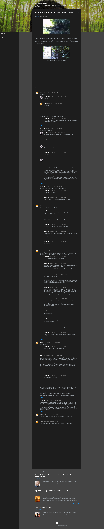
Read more (76, 486)
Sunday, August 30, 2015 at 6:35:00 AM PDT (52, 414)
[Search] (90, 4)
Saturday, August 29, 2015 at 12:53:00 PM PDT (58, 118)
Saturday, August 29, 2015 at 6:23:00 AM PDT (58, 256)
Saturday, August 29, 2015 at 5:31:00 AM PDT (58, 217)
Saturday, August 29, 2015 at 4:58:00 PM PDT (58, 332)
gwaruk (41, 414)
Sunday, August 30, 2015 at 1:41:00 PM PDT (58, 165)
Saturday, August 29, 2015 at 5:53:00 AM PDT (53, 250)
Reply (41, 109)
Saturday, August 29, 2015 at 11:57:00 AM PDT (54, 103)
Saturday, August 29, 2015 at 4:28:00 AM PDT (53, 205)
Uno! (41, 92)
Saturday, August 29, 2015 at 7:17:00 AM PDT (58, 274)
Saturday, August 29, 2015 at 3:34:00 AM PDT (58, 132)
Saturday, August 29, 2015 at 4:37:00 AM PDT (58, 210)
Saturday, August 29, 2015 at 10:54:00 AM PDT (58, 310)
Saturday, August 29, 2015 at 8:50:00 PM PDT (54, 384)
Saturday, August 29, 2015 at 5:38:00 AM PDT (58, 190)
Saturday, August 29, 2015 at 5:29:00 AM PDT (58, 139)
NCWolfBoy (42, 342)
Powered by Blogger (61, 523)
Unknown (42, 205)
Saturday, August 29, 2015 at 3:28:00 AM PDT (54, 128)
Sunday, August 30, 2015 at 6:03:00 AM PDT (54, 400)
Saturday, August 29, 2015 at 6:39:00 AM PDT (58, 263)
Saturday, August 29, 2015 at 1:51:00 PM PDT (58, 368)
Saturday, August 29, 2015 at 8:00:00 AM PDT (58, 152)
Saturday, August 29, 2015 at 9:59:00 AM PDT (58, 197)
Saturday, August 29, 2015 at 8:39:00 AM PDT (58, 159)
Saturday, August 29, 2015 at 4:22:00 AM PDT (54, 186)
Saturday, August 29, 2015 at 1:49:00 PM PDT (58, 325)
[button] (78, 12)
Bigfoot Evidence (41, 3)
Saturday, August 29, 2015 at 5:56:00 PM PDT (58, 375)
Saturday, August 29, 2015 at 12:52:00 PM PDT (58, 318)
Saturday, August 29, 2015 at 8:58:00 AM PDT (58, 287)
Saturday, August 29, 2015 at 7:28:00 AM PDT (58, 346)
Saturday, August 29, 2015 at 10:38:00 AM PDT (58, 298)
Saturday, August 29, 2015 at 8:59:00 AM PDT (54, 355)
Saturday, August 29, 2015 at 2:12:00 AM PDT (51, 92)
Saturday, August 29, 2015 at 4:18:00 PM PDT (58, 241)
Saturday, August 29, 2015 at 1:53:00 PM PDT (58, 231)
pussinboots (47, 96)
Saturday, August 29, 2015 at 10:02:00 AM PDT (58, 224)
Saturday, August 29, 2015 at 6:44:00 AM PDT (54, 342)
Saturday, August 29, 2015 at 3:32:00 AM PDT (58, 96)
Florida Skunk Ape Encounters (43, 507)
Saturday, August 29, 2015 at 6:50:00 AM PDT (58, 145)
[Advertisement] (86, 29)
